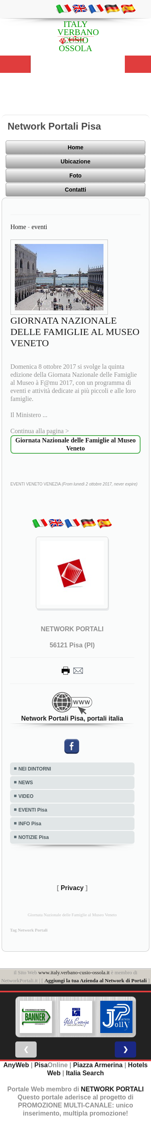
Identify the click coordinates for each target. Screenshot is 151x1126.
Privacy (72, 887)
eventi (39, 226)
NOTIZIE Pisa (34, 837)
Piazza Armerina (97, 1065)
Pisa (41, 1065)
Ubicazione (76, 161)
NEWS (26, 782)
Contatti (75, 189)
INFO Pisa (30, 823)
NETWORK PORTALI (112, 1089)
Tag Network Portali (29, 930)
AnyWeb (16, 1065)
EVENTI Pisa (33, 810)
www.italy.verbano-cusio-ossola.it (74, 972)
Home (75, 147)
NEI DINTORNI (35, 769)
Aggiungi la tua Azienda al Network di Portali (95, 980)
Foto (75, 175)
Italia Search (85, 1073)
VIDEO (26, 796)
